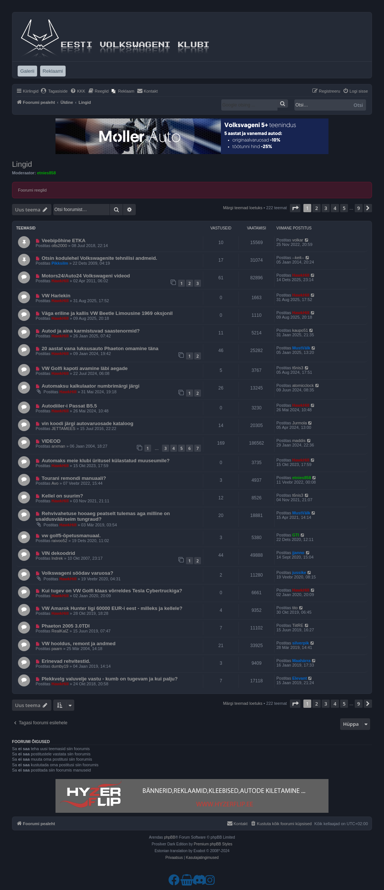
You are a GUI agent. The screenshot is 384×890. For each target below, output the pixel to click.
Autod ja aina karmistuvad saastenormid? (91, 331)
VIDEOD (51, 441)
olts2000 (59, 245)
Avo (54, 483)
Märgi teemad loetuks (242, 207)
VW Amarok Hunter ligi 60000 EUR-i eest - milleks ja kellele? (112, 608)
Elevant (299, 678)
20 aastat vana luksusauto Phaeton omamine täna (100, 348)
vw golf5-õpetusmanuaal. (71, 535)
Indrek (57, 558)
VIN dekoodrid (58, 553)
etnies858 (46, 173)
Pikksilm (59, 263)
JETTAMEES (63, 428)
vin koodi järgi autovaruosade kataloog (88, 423)
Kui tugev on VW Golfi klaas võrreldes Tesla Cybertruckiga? (112, 590)
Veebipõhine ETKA (64, 240)
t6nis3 (297, 368)
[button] (295, 208)
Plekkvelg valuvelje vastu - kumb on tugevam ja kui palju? (110, 679)
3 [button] (325, 208)
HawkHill (60, 281)
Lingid (22, 164)
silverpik (300, 643)
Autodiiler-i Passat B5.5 (69, 406)
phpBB (169, 837)
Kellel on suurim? (62, 496)
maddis (298, 440)
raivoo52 (59, 540)
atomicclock (303, 385)
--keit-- (298, 257)
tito (295, 607)
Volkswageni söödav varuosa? (77, 573)
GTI (295, 535)
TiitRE (297, 625)
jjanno (298, 552)
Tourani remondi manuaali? (74, 478)
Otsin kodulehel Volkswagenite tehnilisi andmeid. (99, 258)
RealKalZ (59, 631)
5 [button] (344, 208)
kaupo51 (300, 330)
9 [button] (358, 208)
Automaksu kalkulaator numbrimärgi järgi (91, 386)
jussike (299, 572)
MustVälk (301, 348)
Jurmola (299, 423)
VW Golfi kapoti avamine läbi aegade (85, 368)
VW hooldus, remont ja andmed (79, 643)
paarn (56, 648)
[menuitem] (54, 91)
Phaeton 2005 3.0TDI (66, 626)
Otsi (358, 105)
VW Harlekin (56, 295)
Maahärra (301, 660)
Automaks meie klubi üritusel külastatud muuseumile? (106, 460)
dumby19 (59, 666)
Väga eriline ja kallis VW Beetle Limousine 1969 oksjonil (107, 313)
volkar (297, 240)
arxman (58, 446)
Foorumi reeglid (32, 190)
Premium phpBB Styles (213, 844)
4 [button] (334, 208)
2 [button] (316, 208)
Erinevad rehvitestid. (66, 661)
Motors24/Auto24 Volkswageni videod (86, 276)
